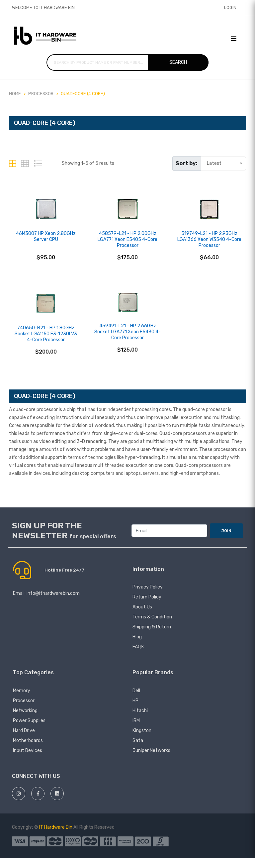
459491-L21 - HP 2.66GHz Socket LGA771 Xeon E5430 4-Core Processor (127, 332)
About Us (142, 607)
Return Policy (146, 597)
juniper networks (151, 750)
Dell (136, 691)
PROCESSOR (40, 93)
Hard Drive (24, 730)
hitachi (140, 710)
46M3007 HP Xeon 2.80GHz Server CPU (46, 236)
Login (230, 7)
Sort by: (187, 163)
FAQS (138, 647)
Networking (25, 710)
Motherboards (28, 740)
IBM (136, 720)
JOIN (226, 530)
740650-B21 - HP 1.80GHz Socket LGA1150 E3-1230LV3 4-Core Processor (46, 334)
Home (15, 93)
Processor (24, 700)
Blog (137, 637)
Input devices (27, 750)
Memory (21, 691)
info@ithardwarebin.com (53, 593)
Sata (137, 740)
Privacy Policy (147, 587)
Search (178, 62)
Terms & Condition (152, 617)
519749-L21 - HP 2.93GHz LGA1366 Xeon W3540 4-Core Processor (209, 239)
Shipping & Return (151, 627)
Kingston (141, 730)
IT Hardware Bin (55, 827)
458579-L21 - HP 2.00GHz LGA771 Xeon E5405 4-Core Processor (127, 239)
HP (135, 700)
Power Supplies (29, 720)
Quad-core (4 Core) (83, 93)
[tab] (12, 164)
